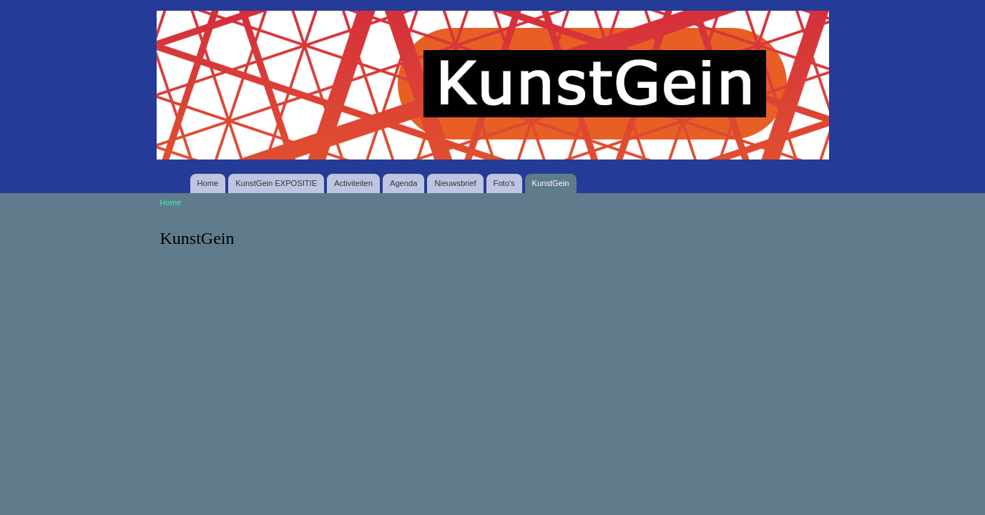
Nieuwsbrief (455, 183)
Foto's (504, 183)
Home (208, 183)
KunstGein (550, 183)
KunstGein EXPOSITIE (276, 183)
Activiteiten (353, 183)
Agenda (403, 183)
